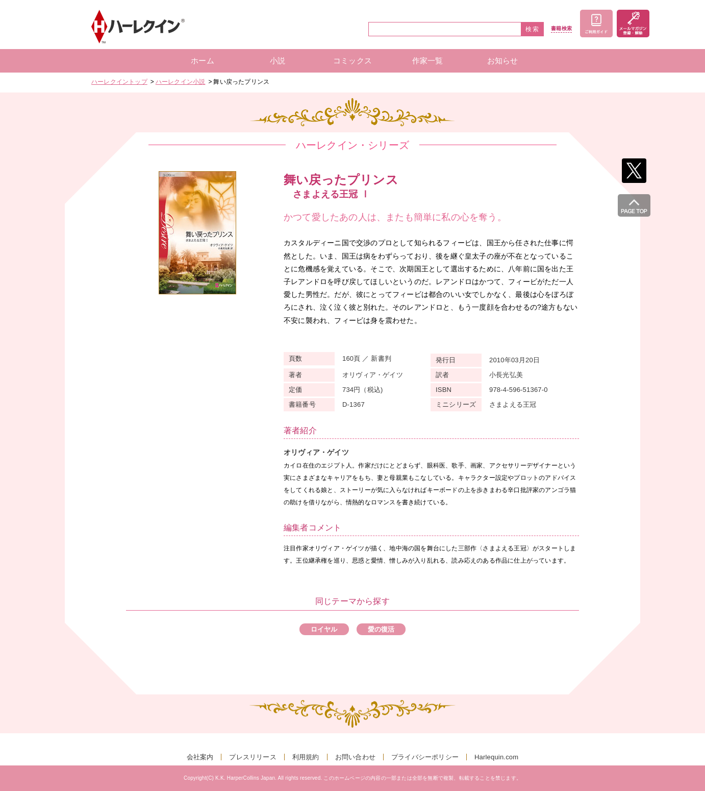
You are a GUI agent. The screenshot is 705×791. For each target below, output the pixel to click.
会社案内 (200, 757)
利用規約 (305, 757)
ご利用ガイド (596, 23)
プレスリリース (252, 757)
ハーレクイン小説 (181, 81)
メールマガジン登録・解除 (633, 23)
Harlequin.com (496, 757)
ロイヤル (324, 629)
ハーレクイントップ (119, 81)
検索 (532, 29)
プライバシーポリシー (425, 757)
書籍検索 (561, 28)
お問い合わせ (355, 757)
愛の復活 (381, 629)
